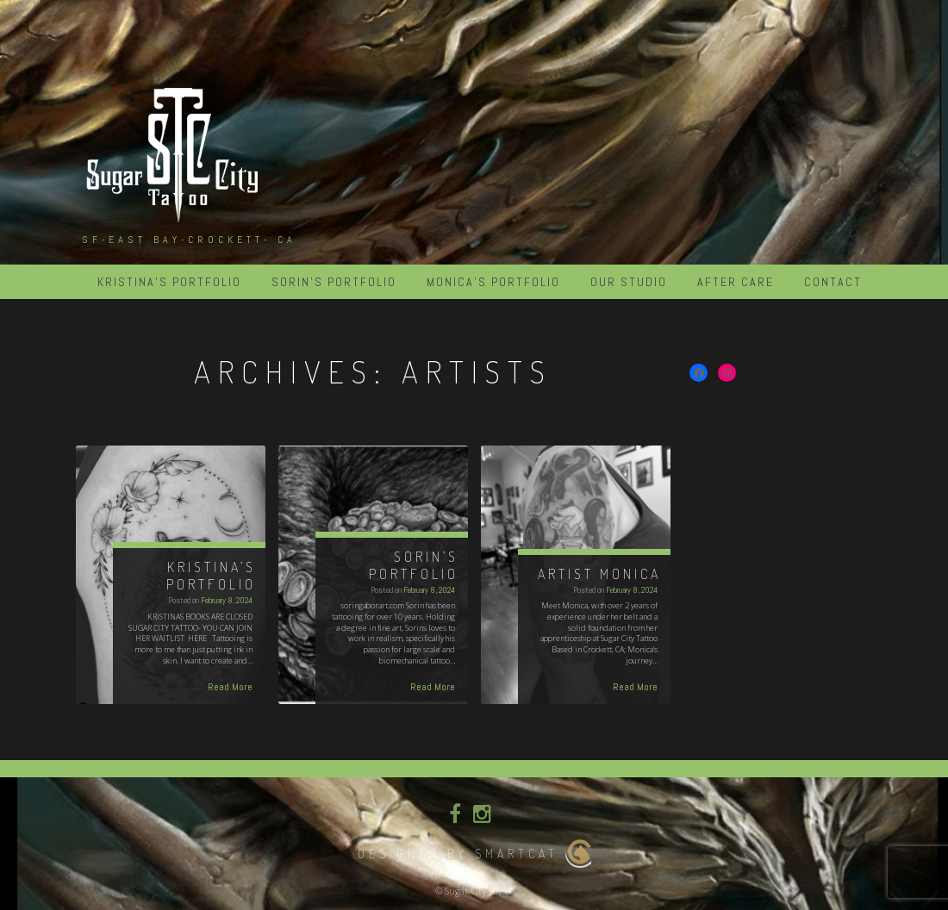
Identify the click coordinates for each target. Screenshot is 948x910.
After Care (735, 282)
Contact (833, 282)
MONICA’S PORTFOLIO (493, 282)
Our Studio (628, 282)
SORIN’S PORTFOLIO (333, 282)
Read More (230, 687)
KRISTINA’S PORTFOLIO (169, 282)
